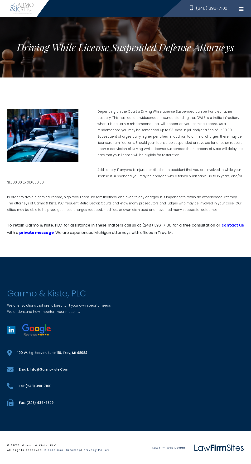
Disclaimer (54, 450)
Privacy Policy (96, 450)
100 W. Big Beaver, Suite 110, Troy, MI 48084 (47, 353)
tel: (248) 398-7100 (29, 386)
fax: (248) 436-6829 (30, 403)
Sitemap (73, 450)
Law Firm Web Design (168, 448)
